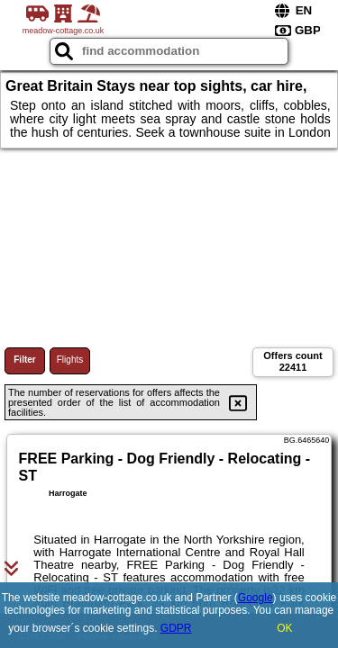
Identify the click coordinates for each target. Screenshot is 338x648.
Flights (70, 359)
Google (255, 597)
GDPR (176, 628)
